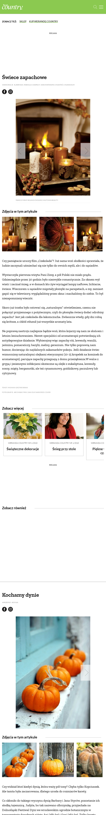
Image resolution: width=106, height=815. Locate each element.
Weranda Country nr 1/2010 (22, 443)
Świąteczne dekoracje (23, 449)
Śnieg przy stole (64, 449)
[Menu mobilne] (101, 7)
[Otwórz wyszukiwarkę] (95, 7)
